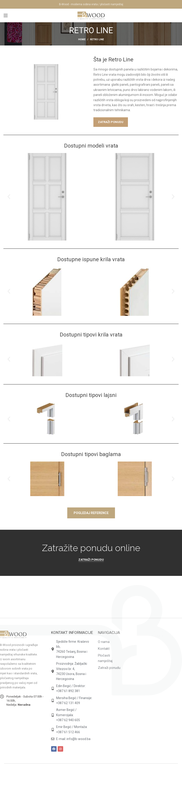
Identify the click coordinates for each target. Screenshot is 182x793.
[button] (9, 196)
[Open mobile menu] (5, 15)
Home (81, 39)
